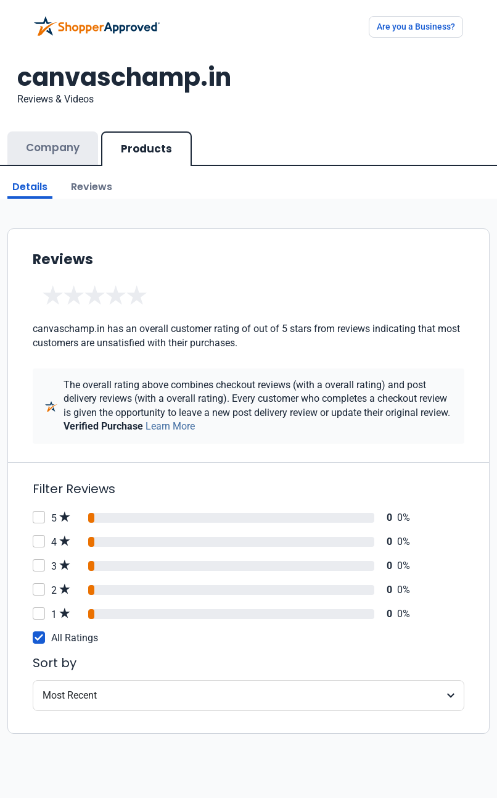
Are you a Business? (416, 26)
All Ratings (74, 638)
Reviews (91, 187)
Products (146, 148)
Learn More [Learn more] (170, 426)
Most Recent (70, 695)
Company (53, 147)
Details (29, 187)
